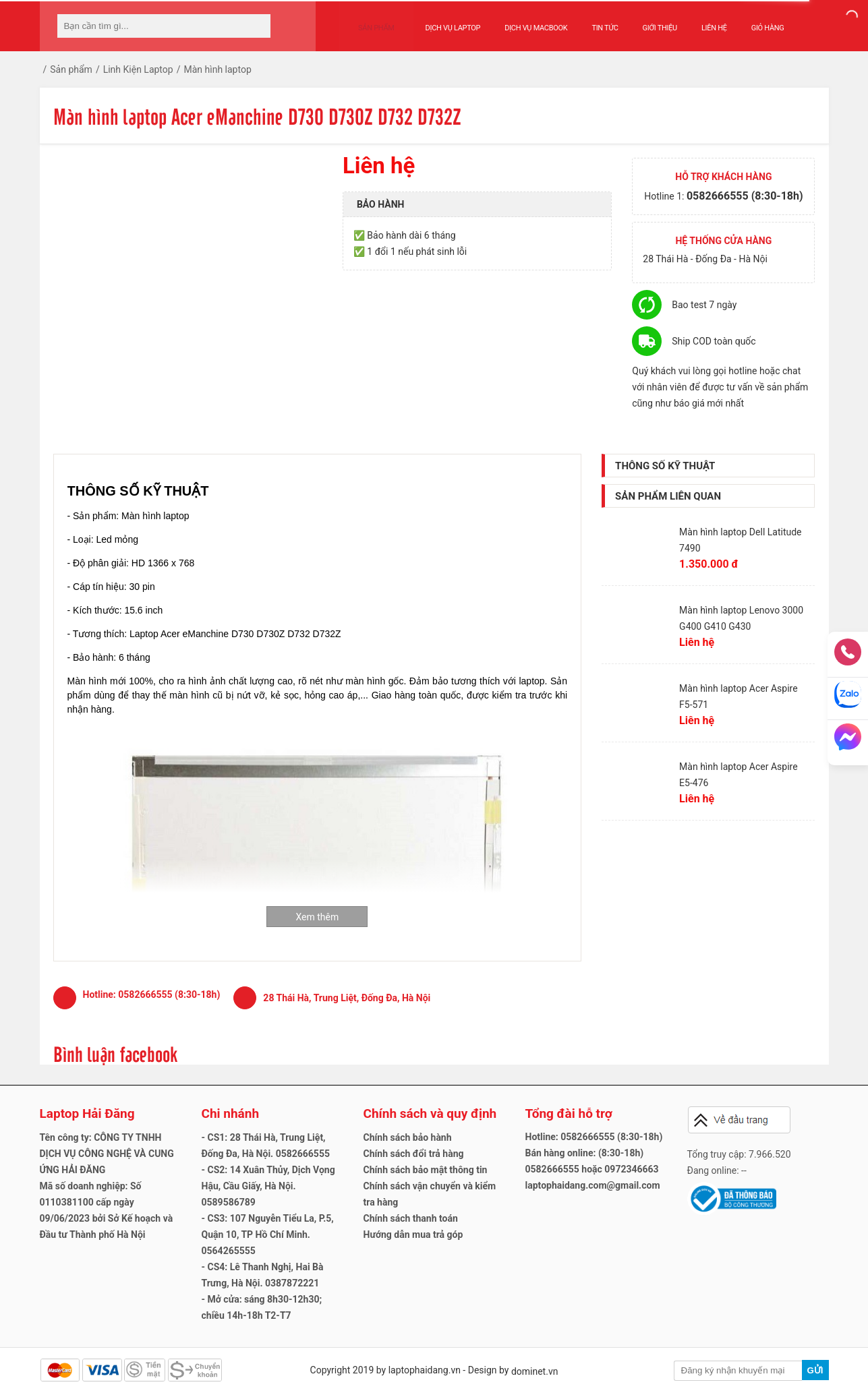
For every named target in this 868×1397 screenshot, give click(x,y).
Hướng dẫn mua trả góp (413, 1234)
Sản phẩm (369, 21)
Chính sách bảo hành (408, 1137)
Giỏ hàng (754, 21)
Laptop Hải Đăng (87, 1113)
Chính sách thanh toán (411, 1218)
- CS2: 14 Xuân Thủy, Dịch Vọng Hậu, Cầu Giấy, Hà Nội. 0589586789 (268, 1186)
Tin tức (592, 21)
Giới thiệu (646, 21)
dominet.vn (534, 1371)
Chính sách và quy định (430, 1113)
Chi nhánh (231, 1113)
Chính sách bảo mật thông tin (426, 1169)
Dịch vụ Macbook (522, 21)
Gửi (815, 1370)
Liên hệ (701, 21)
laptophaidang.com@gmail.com (592, 1185)
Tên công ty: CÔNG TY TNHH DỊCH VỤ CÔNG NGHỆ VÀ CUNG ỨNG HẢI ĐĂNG (107, 1153)
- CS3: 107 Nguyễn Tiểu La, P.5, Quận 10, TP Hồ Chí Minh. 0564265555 (268, 1234)
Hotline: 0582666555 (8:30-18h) (594, 1136)
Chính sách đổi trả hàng (414, 1153)
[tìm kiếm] (256, 26)
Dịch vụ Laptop (439, 21)
